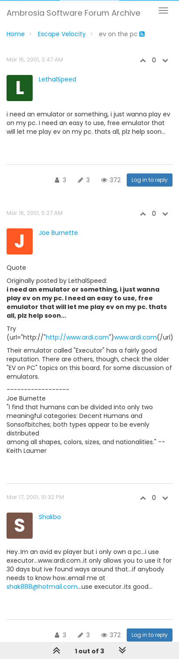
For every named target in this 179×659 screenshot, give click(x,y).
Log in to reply (150, 179)
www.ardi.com (135, 337)
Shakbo (50, 517)
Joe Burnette (58, 232)
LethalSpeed (57, 79)
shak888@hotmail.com (42, 586)
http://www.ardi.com (77, 337)
